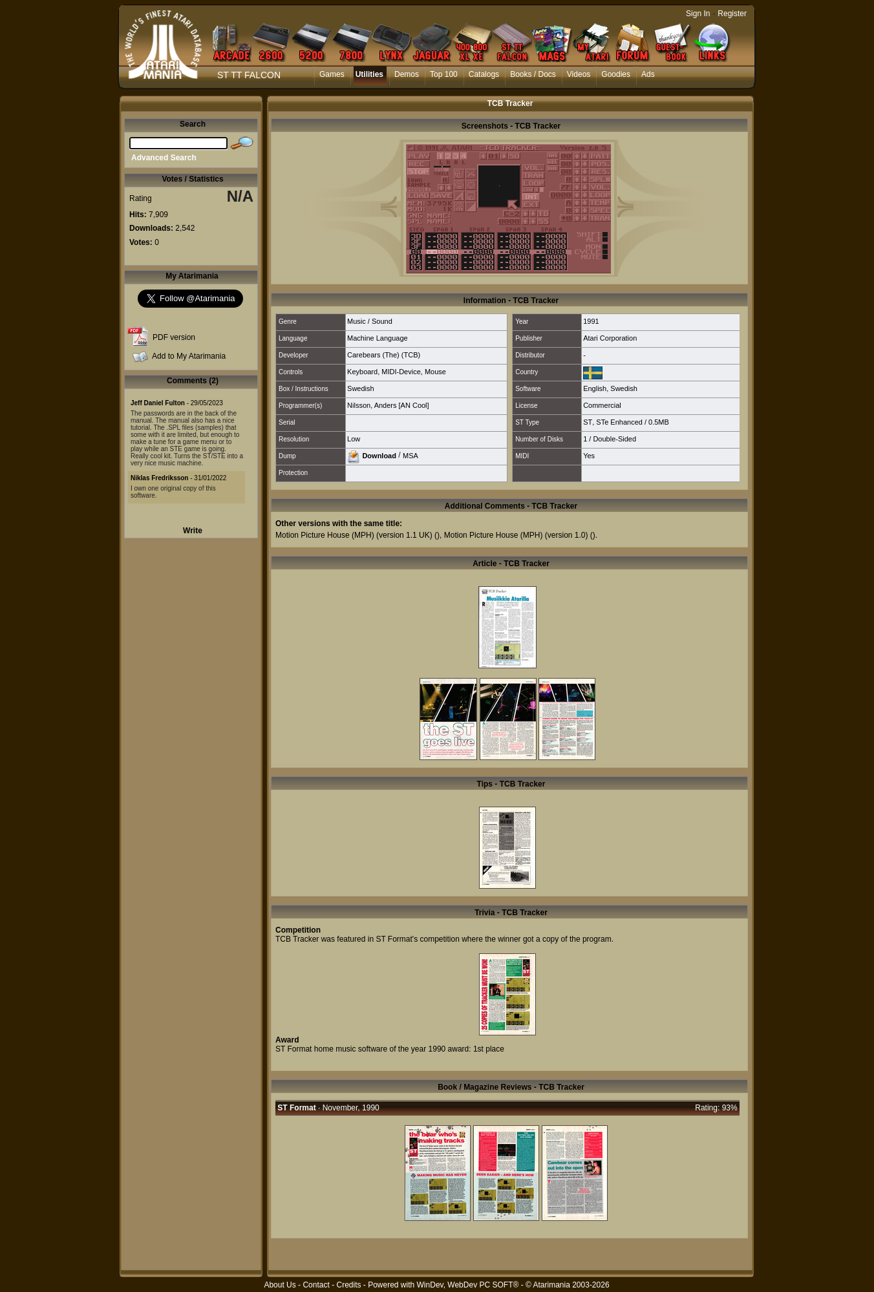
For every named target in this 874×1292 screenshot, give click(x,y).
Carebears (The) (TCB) (383, 355)
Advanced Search (164, 157)
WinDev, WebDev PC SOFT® (468, 1284)
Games (332, 74)
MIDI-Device (401, 372)
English (594, 388)
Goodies (615, 74)
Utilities (369, 74)
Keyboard (362, 372)
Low (353, 439)
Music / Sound (369, 321)
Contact (316, 1284)
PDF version (174, 337)
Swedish (360, 388)
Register (732, 13)
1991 (591, 321)
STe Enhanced (619, 422)
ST (587, 422)
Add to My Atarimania (189, 356)
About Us (279, 1284)
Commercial (602, 405)
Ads (648, 74)
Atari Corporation (610, 338)
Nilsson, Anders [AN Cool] (388, 405)
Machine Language (377, 338)
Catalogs (484, 74)
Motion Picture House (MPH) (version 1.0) (516, 535)
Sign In (698, 13)
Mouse (435, 372)
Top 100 (444, 74)
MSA (410, 455)
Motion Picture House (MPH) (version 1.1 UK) (353, 535)
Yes (589, 456)
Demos (406, 74)
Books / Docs (533, 74)
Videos (578, 74)
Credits (348, 1284)
